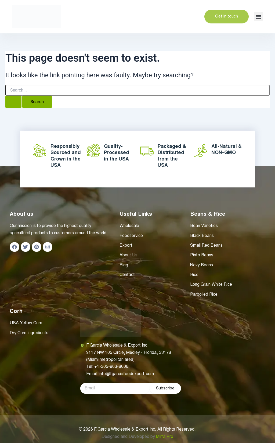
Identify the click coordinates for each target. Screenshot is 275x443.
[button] (258, 16)
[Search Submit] (13, 102)
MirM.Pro (164, 437)
